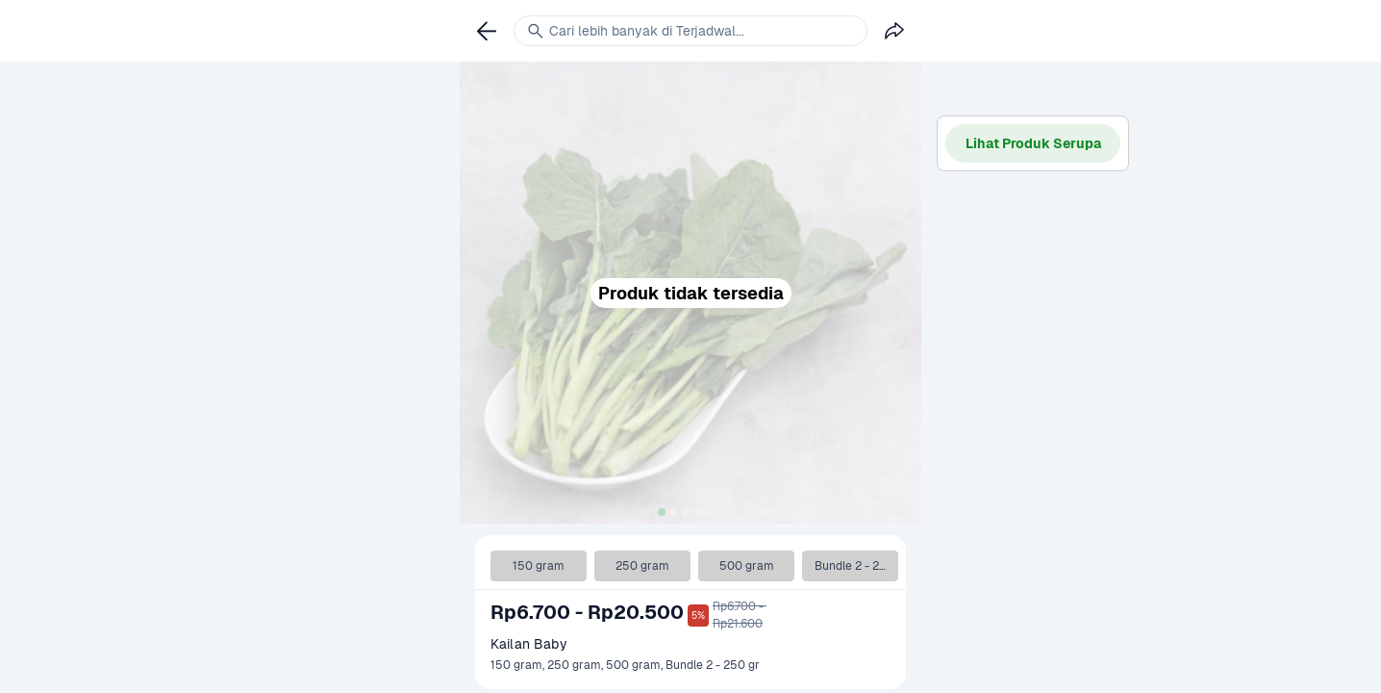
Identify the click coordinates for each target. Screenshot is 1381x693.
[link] (486, 30)
